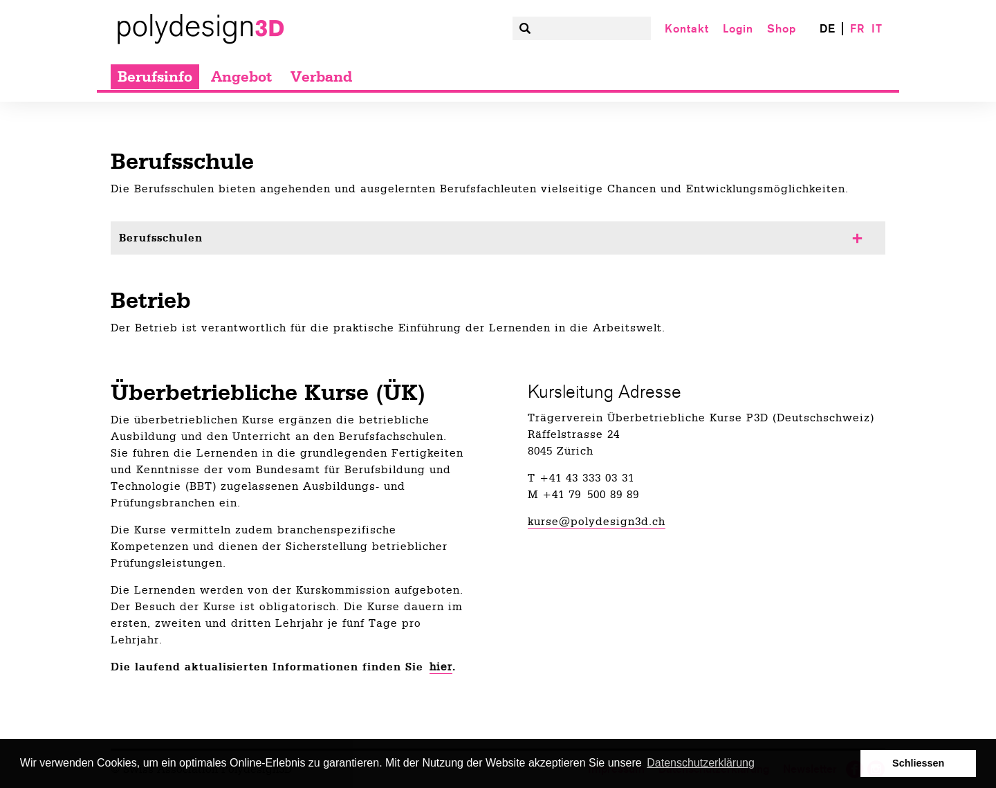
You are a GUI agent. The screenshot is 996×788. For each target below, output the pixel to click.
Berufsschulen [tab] (161, 238)
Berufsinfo (155, 76)
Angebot (241, 76)
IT (877, 28)
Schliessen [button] (918, 763)
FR (857, 28)
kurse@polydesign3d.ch (596, 521)
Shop (781, 28)
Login (738, 28)
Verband (321, 76)
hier (441, 666)
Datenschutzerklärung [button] (701, 763)
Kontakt (687, 28)
